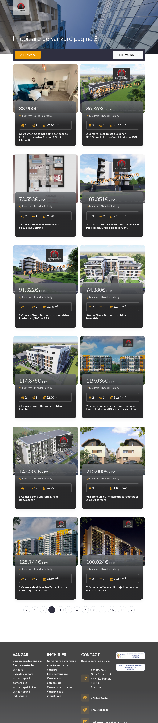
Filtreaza (27, 55)
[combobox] (128, 55)
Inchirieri (63, 7)
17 (122, 610)
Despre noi (65, 15)
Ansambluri (122, 7)
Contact (100, 15)
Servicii (83, 15)
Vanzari (41, 7)
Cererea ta (44, 15)
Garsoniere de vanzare (27, 711)
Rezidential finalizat (94, 7)
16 (112, 610)
